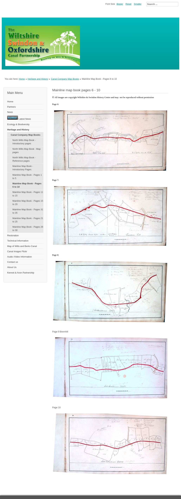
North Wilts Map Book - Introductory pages (24, 142)
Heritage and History (38, 79)
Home (22, 79)
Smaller (137, 4)
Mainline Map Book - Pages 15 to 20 (27, 203)
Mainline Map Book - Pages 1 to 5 (27, 177)
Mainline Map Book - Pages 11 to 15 (27, 194)
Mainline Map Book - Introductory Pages (22, 168)
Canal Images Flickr (17, 251)
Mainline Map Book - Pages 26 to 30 (27, 229)
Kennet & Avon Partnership (20, 272)
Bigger (120, 4)
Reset (128, 4)
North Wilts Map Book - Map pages (26, 151)
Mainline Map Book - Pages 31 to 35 (27, 211)
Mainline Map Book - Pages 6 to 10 (26, 185)
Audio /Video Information (19, 256)
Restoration (13, 235)
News (10, 112)
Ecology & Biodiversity (18, 124)
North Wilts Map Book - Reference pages (24, 159)
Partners (11, 106)
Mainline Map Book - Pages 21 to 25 (27, 220)
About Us (12, 267)
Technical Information (17, 240)
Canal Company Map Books (65, 79)
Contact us (12, 262)
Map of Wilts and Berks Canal (22, 246)
